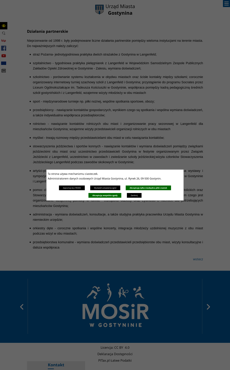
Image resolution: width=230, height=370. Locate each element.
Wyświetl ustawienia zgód (105, 188)
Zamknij (134, 195)
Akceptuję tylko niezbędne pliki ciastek (148, 188)
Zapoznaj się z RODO (72, 188)
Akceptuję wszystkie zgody (104, 195)
